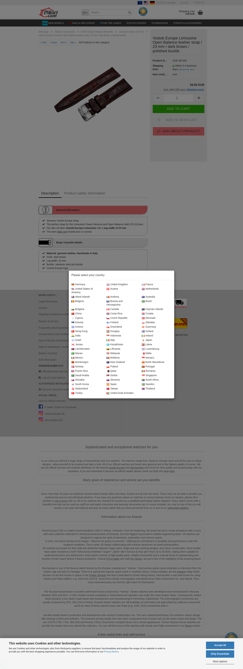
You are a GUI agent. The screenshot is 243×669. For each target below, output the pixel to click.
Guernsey (149, 327)
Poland (112, 366)
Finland (112, 322)
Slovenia (113, 380)
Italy (111, 340)
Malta (146, 353)
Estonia (77, 322)
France (147, 284)
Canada (113, 309)
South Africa (150, 380)
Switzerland (79, 388)
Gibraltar (148, 322)
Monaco (148, 358)
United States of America (82, 290)
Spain (112, 384)
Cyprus (77, 318)
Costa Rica (114, 313)
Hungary (113, 331)
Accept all (220, 645)
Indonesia (114, 336)
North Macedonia (153, 362)
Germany (78, 284)
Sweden (148, 384)
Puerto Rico (79, 371)
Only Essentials (220, 653)
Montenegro (79, 362)
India (75, 336)
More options (220, 661)
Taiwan (112, 388)
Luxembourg (150, 349)
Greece (77, 327)
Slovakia (77, 380)
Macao (77, 353)
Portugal (148, 366)
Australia (148, 297)
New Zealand (116, 362)
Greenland (114, 327)
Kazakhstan (115, 344)
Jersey (77, 344)
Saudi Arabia (80, 375)
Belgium (77, 301)
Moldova (113, 358)
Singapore (149, 375)
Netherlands (150, 289)
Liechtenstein (80, 349)
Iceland (147, 331)
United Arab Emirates (120, 393)
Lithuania (113, 349)
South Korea (80, 384)
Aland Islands (80, 297)
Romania (148, 371)
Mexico (77, 358)
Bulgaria (77, 309)
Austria (112, 289)
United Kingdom (117, 284)
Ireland (147, 336)
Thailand (148, 388)
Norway (77, 366)
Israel (76, 340)
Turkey (77, 393)
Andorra (113, 297)
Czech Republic (117, 318)
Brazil (147, 301)
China (76, 313)
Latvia (147, 344)
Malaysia (113, 353)
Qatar (111, 371)
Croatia (147, 313)
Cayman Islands (152, 309)
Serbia (112, 375)
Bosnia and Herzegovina (115, 303)
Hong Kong (79, 331)
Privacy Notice (111, 651)
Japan (147, 340)
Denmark (149, 318)
